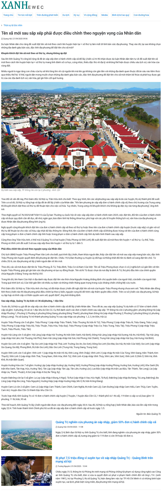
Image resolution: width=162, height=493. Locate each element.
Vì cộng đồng (90, 15)
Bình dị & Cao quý (120, 15)
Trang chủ (8, 15)
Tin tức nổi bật (25, 15)
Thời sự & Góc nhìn (13, 25)
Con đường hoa (141, 15)
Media (105, 15)
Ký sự (76, 15)
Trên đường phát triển (47, 15)
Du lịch (66, 15)
